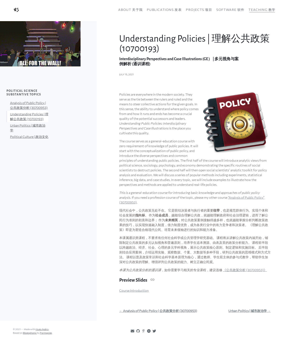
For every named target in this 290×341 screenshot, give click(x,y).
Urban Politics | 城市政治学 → (249, 311)
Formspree (46, 332)
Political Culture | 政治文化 (29, 136)
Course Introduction (134, 290)
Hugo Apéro (42, 329)
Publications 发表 (164, 9)
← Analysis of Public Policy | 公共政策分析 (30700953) (158, 311)
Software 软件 (230, 9)
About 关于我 (130, 9)
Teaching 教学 (262, 9)
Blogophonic (30, 332)
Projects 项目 (199, 9)
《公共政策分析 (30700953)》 (245, 270)
